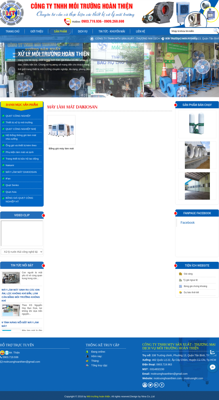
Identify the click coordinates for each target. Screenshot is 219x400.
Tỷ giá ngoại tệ (188, 280)
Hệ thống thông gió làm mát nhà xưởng (21, 137)
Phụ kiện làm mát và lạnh (20, 152)
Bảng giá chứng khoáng (193, 286)
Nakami (10, 165)
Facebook (188, 222)
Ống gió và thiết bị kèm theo (21, 145)
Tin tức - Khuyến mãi (112, 31)
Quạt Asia (11, 192)
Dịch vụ (83, 31)
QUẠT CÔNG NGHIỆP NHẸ (21, 129)
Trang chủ (12, 31)
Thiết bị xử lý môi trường (19, 122)
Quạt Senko (12, 185)
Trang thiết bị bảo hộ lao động (22, 158)
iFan (8, 178)
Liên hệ (141, 31)
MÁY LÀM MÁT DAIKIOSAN (21, 172)
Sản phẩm (63, 31)
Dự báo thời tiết (189, 292)
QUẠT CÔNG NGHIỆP (18, 115)
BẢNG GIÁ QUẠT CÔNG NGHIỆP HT (19, 200)
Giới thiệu (36, 31)
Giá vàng (186, 274)
